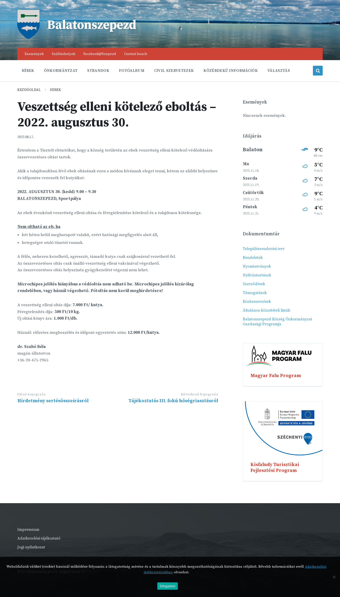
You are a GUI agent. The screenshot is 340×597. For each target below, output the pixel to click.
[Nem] (333, 577)
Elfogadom (167, 586)
